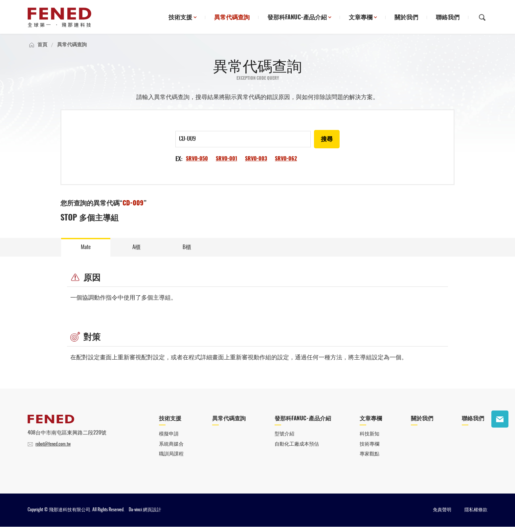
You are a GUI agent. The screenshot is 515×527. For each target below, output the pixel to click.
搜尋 (327, 139)
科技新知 (369, 434)
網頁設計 (152, 510)
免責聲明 (442, 510)
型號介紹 (284, 434)
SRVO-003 (256, 158)
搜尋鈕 (482, 17)
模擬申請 (169, 434)
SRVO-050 (197, 158)
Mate (85, 247)
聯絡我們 (447, 18)
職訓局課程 (171, 454)
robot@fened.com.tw (53, 445)
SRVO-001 (226, 158)
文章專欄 (360, 18)
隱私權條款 (475, 510)
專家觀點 (369, 454)
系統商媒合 (171, 444)
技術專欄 (369, 444)
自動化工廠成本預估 (297, 444)
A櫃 (136, 247)
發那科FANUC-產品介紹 (297, 18)
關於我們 (406, 18)
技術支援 (180, 18)
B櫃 (187, 247)
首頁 (42, 44)
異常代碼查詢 (232, 18)
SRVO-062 (286, 158)
